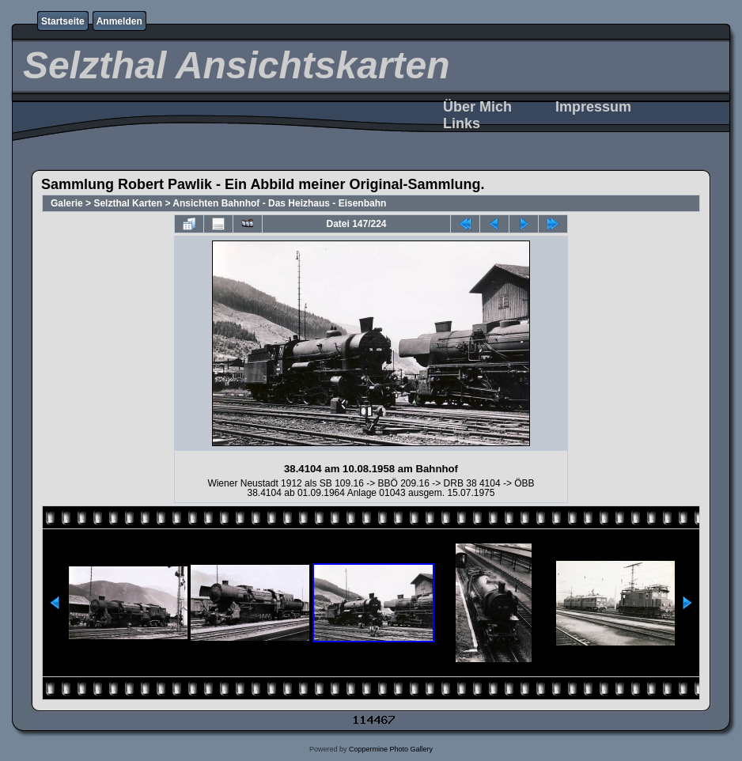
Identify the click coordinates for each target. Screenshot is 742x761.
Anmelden (119, 21)
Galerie (67, 203)
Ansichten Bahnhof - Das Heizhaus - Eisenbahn (279, 203)
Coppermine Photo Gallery (391, 749)
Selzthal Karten (127, 203)
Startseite (63, 21)
